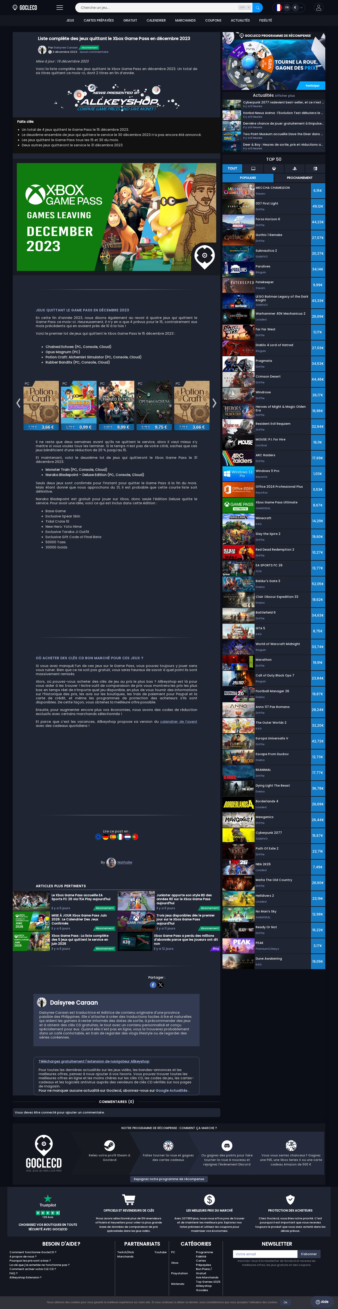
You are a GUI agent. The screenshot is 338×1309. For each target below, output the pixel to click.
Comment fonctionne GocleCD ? (32, 1260)
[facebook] (153, 992)
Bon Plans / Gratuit (204, 1279)
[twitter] (160, 992)
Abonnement (89, 47)
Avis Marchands (207, 1285)
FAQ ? (13, 1281)
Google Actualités (172, 1098)
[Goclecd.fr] (25, 7)
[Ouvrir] (59, 7)
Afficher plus (285, 96)
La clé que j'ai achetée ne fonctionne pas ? (39, 1272)
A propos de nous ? (23, 1264)
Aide (322, 1302)
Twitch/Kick (125, 1260)
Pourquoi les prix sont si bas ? (30, 1268)
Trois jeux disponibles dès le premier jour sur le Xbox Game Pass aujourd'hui (185, 927)
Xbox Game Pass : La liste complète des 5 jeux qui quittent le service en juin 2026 (80, 947)
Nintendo (177, 1291)
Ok (285, 1302)
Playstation (179, 1281)
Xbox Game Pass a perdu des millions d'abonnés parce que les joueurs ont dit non (186, 947)
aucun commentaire (94, 52)
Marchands (125, 1264)
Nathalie (124, 870)
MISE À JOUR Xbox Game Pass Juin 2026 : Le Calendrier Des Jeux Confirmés (79, 927)
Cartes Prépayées (203, 1270)
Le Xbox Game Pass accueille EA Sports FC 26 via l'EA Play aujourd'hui (81, 905)
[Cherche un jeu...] (169, 7)
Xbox (174, 1270)
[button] (319, 7)
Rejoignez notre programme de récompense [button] (169, 1186)
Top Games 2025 (208, 1289)
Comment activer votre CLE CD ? (32, 1277)
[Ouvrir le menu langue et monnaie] (288, 7)
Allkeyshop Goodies (204, 1296)
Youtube (161, 1260)
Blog (216, 956)
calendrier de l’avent (178, 729)
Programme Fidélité (204, 1262)
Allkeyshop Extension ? (25, 1285)
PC (173, 1260)
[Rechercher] (257, 7)
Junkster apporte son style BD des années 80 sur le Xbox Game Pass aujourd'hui (184, 907)
